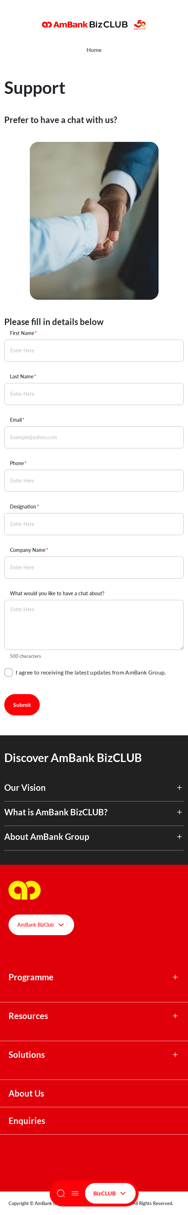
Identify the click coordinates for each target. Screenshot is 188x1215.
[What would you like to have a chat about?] (94, 625)
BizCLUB (110, 1193)
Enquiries (27, 1121)
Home (94, 49)
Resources (28, 1016)
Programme (31, 977)
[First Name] (94, 350)
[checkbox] (8, 672)
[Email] (94, 437)
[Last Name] (94, 394)
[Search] (61, 1193)
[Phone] (94, 480)
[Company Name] (94, 567)
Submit (22, 704)
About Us (26, 1093)
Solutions (27, 1055)
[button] (94, 792)
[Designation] (94, 524)
